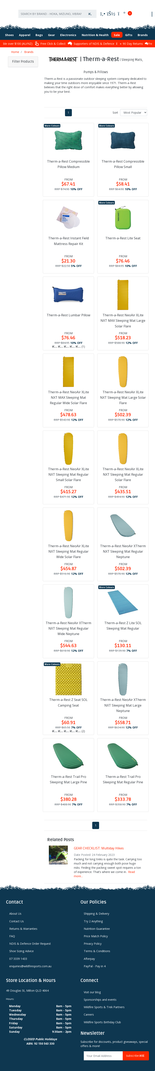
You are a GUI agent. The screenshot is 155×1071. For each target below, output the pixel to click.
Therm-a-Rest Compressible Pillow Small (123, 160)
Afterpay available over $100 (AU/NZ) (29, 40)
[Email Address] (103, 1051)
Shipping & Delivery (96, 909)
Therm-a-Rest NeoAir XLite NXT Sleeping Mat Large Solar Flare (123, 393)
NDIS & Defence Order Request (30, 939)
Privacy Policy (93, 939)
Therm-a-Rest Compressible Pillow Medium (68, 160)
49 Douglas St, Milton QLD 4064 (27, 986)
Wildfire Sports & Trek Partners (104, 1003)
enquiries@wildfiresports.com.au (30, 962)
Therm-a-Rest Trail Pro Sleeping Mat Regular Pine (123, 775)
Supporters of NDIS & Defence (114, 39)
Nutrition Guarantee (97, 925)
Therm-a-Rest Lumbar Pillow (68, 311)
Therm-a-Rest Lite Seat (122, 234)
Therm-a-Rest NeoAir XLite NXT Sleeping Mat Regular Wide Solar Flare (68, 547)
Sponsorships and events (100, 995)
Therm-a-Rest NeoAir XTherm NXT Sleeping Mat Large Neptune (123, 701)
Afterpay (89, 955)
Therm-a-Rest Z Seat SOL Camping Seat (68, 699)
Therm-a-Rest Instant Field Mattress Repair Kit (68, 237)
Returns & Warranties (23, 925)
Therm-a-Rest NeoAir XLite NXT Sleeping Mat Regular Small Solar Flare (68, 470)
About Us (15, 909)
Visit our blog (92, 988)
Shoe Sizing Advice (21, 947)
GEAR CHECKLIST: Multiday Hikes (99, 844)
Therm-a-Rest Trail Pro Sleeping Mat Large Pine (68, 775)
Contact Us (16, 917)
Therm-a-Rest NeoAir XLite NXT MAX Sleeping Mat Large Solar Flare (123, 316)
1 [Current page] (68, 108)
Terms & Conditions (97, 947)
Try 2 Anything (93, 917)
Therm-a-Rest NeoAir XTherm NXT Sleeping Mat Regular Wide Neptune (68, 624)
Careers (89, 1011)
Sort (115, 108)
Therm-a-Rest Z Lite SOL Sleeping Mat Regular (123, 622)
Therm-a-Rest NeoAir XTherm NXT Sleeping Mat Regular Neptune (123, 547)
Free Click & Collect (73, 39)
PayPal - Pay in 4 (95, 962)
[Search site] (90, 11)
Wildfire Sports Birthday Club (102, 1018)
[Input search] (51, 11)
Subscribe (136, 1051)
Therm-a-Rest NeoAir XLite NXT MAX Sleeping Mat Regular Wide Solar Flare (68, 393)
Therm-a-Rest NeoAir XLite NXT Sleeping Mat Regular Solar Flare (123, 470)
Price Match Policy (96, 932)
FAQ (12, 932)
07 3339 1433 (18, 955)
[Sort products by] (133, 108)
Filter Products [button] (23, 58)
